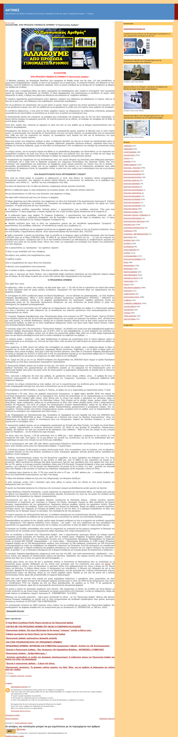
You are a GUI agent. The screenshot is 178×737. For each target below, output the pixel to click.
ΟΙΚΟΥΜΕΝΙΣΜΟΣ (130, 275)
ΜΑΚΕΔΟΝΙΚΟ (129, 265)
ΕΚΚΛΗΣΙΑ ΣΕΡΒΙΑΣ (131, 212)
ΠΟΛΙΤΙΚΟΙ (128, 291)
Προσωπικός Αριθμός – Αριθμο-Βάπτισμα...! (26, 653)
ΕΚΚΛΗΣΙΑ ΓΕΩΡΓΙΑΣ (131, 180)
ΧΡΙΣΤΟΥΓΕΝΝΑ (130, 319)
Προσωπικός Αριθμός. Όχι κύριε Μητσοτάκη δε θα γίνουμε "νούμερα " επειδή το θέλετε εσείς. (49, 630)
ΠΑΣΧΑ (126, 284)
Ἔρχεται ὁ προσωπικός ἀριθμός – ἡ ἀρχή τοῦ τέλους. (30, 663)
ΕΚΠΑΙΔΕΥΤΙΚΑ (129, 225)
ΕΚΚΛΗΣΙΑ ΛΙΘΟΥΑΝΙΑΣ (132, 193)
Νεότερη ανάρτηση (12, 719)
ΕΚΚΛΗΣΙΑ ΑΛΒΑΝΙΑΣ (132, 171)
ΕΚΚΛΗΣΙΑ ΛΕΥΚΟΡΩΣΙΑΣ (133, 190)
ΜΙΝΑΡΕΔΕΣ (128, 269)
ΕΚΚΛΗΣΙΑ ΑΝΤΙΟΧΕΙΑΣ (132, 174)
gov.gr (107, 564)
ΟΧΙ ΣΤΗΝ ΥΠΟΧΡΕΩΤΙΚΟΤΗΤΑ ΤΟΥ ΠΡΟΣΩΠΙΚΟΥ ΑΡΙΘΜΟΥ (34, 642)
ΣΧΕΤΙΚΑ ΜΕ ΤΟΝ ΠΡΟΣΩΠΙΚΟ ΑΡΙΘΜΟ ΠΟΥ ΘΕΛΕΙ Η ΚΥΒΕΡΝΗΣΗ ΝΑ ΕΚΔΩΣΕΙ (43, 627)
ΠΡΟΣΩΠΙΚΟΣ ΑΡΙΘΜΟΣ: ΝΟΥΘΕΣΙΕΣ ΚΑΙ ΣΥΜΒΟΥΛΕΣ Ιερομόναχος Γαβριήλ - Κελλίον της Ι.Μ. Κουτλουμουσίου (58, 646)
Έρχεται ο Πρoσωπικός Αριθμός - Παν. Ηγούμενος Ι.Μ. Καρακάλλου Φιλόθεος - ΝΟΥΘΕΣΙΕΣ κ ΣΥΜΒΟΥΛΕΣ (55, 650)
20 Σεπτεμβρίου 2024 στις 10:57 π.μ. (21, 711)
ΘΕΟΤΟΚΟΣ (128, 237)
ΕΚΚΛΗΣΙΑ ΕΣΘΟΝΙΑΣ (132, 184)
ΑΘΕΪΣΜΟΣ (128, 146)
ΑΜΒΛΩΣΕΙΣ (128, 149)
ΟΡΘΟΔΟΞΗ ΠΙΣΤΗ (131, 278)
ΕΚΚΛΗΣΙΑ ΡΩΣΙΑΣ (131, 209)
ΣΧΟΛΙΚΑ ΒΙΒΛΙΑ (130, 306)
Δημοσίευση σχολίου (12, 715)
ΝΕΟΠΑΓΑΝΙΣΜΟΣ (130, 272)
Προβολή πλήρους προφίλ (14, 736)
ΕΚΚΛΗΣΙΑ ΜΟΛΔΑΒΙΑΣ (132, 196)
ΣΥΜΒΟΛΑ (127, 300)
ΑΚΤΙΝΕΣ (12, 10)
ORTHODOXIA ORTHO (19, 687)
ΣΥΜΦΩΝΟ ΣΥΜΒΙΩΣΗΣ (132, 303)
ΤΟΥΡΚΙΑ (127, 313)
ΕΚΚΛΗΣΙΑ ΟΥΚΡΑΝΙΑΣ (132, 199)
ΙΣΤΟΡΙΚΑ (127, 243)
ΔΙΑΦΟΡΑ (14, 676)
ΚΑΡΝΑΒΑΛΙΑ (129, 247)
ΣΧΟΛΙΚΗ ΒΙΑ (129, 310)
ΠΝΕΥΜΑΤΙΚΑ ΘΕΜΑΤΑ (132, 288)
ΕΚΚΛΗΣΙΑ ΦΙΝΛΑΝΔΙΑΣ (132, 218)
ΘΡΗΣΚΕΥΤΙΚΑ (129, 240)
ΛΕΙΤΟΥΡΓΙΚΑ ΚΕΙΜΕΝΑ (132, 259)
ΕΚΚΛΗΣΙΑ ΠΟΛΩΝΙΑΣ (132, 202)
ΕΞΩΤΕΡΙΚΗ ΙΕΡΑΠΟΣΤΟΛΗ (134, 228)
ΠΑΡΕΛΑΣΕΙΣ (129, 281)
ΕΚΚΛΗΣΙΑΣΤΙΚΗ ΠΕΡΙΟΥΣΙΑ (134, 221)
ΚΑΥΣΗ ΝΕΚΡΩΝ (130, 250)
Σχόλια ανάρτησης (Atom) (23, 723)
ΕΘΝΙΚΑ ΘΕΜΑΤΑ (130, 165)
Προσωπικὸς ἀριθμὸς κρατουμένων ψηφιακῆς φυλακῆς (31, 638)
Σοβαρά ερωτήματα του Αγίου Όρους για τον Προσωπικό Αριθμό (35, 634)
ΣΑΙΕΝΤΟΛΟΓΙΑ (129, 294)
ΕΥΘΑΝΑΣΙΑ (128, 231)
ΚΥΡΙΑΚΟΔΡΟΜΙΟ (130, 256)
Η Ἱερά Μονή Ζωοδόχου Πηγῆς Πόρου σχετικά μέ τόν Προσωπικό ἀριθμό (39, 623)
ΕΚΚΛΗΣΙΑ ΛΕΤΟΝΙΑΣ (132, 187)
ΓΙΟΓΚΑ (126, 158)
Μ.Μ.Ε (126, 262)
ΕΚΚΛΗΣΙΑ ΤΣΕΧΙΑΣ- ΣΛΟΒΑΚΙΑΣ (136, 215)
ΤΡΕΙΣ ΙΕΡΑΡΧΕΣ (130, 316)
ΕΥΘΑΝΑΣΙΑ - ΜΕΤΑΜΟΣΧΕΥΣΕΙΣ (136, 234)
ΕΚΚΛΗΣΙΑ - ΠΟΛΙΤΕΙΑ (24, 676)
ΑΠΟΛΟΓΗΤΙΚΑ (129, 155)
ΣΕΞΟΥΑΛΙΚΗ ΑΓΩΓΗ (131, 297)
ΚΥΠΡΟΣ (127, 253)
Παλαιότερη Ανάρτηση (107, 719)
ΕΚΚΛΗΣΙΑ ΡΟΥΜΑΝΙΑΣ (132, 206)
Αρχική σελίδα (59, 719)
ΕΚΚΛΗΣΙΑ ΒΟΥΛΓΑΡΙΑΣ (132, 177)
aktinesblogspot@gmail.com (134, 29)
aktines (22, 729)
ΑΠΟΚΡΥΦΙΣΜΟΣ (130, 152)
